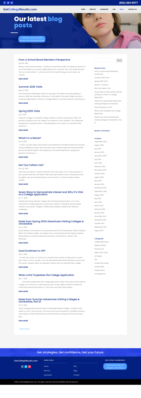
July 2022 (97, 198)
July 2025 (97, 149)
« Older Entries (24, 329)
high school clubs (101, 252)
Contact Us (132, 9)
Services (93, 9)
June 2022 (98, 202)
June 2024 (98, 163)
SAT (95, 259)
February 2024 (99, 166)
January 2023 (99, 184)
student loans (99, 270)
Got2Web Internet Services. (68, 382)
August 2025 (99, 145)
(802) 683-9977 (128, 2)
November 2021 (100, 220)
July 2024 (97, 159)
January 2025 (99, 152)
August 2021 (99, 230)
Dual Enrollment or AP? (32, 250)
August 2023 (99, 177)
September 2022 (100, 191)
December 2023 (100, 170)
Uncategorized (99, 274)
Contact (76, 375)
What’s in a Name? (30, 138)
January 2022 (99, 213)
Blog (122, 9)
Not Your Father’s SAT (31, 165)
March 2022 (98, 205)
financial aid (99, 249)
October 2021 (99, 223)
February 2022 (99, 209)
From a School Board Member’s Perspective (44, 59)
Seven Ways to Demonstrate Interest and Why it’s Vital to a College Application (51, 193)
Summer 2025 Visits (30, 86)
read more (23, 79)
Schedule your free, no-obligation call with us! (115, 366)
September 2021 (100, 227)
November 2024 (100, 156)
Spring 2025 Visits (29, 111)
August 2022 (99, 195)
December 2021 (100, 216)
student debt (99, 267)
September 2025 (100, 141)
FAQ (114, 9)
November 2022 (100, 188)
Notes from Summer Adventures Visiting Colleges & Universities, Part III (49, 300)
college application (101, 242)
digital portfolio (100, 245)
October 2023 (99, 173)
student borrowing (101, 263)
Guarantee (104, 9)
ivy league (98, 256)
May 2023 (98, 181)
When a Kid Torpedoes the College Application (46, 275)
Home (83, 9)
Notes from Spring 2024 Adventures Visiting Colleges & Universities (51, 222)
